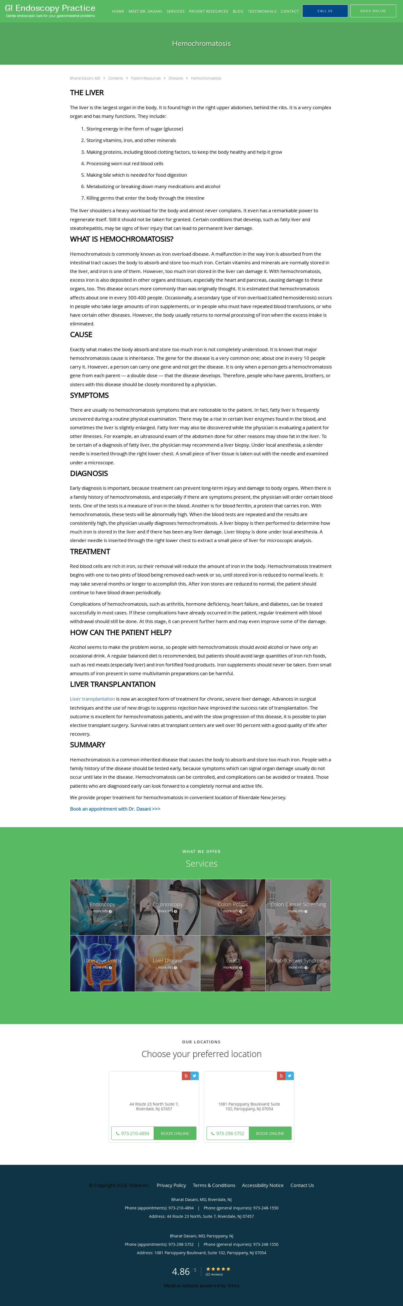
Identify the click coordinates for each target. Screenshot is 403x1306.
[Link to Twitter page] (194, 1076)
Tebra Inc (139, 1185)
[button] (373, 10)
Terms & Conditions (214, 1185)
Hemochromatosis (206, 78)
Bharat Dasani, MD (85, 78)
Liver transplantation (92, 699)
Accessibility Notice (263, 1185)
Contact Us (302, 1185)
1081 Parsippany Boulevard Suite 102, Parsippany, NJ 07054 (249, 1106)
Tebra (233, 1285)
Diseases (176, 78)
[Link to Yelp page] (186, 1076)
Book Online (175, 1133)
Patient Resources (146, 78)
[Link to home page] (49, 11)
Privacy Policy (171, 1185)
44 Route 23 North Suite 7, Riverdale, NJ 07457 (154, 1106)
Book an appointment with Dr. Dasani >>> (115, 809)
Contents (116, 78)
